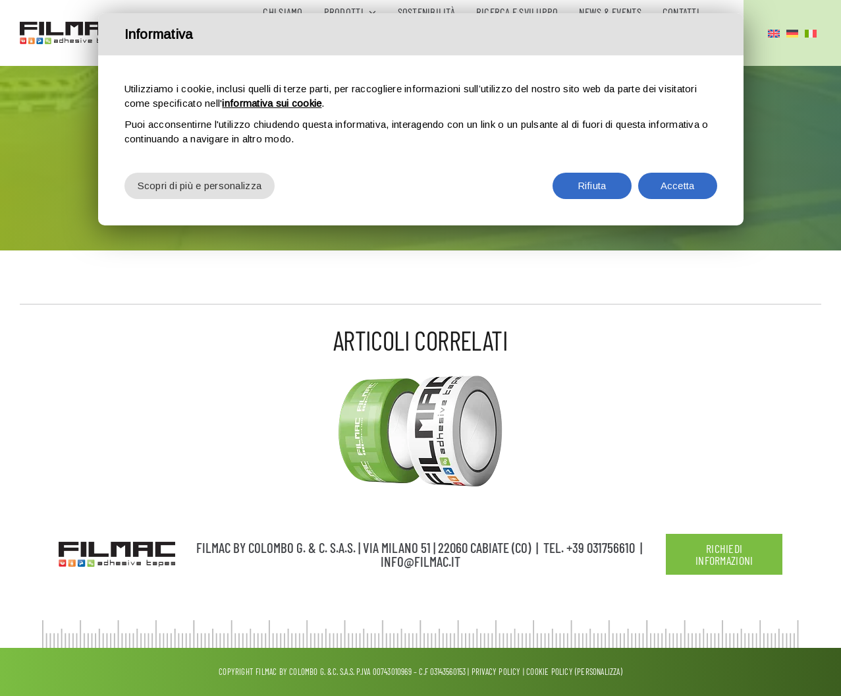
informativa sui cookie (271, 96)
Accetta (678, 178)
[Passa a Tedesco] (792, 33)
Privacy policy (496, 671)
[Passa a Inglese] (774, 33)
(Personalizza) (598, 671)
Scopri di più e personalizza (200, 178)
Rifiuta (592, 178)
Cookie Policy (549, 671)
